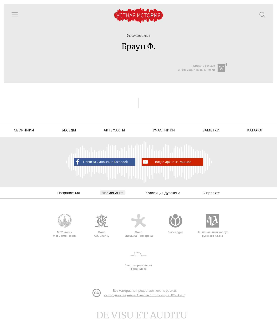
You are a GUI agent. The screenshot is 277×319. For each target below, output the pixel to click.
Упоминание (138, 35)
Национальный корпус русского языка (212, 226)
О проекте (211, 192)
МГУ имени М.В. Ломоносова (64, 226)
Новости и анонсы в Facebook (101, 162)
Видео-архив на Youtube (166, 162)
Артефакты (114, 130)
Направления (68, 192)
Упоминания (112, 192)
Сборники (24, 130)
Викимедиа (175, 224)
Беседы (69, 130)
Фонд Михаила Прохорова (138, 226)
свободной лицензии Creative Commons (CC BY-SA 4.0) (144, 295)
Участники (164, 130)
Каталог (255, 130)
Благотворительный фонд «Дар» (138, 259)
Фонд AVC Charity (101, 226)
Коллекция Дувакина (163, 192)
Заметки (211, 130)
